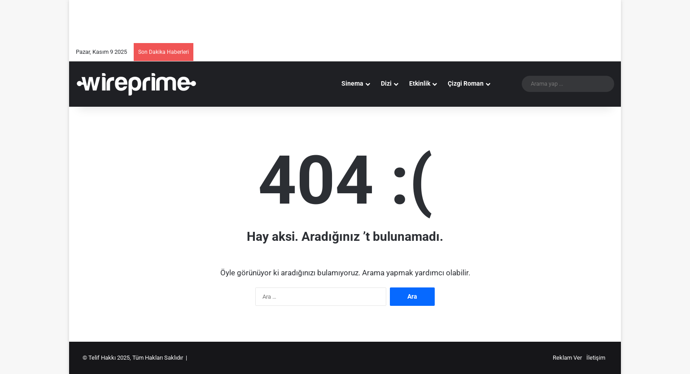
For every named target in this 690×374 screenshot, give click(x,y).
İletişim (595, 357)
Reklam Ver (567, 357)
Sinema (352, 83)
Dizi (386, 83)
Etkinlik (419, 83)
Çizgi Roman (466, 83)
